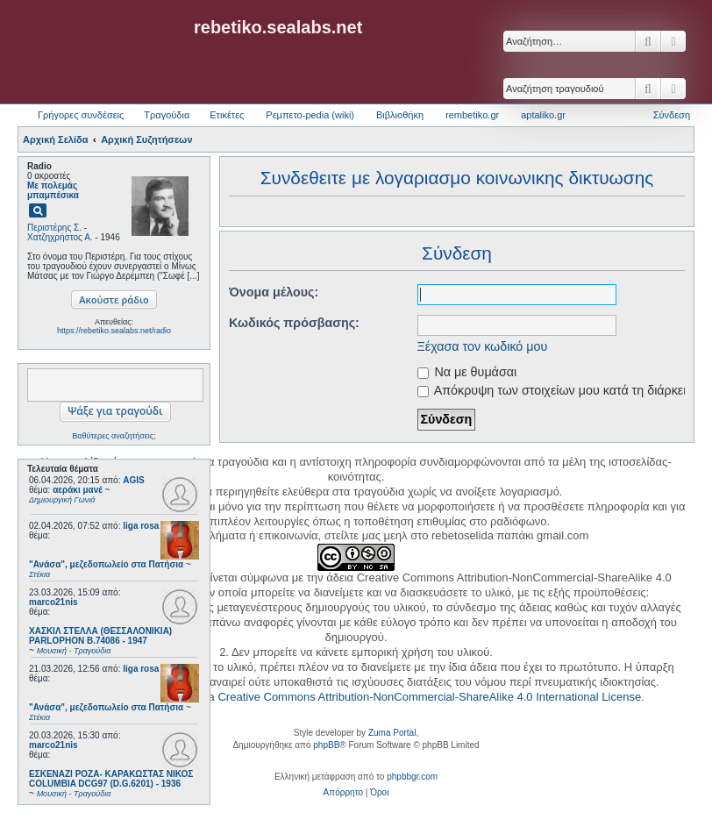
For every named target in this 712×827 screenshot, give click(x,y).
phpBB (326, 745)
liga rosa (141, 526)
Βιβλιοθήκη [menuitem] (400, 115)
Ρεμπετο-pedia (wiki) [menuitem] (310, 115)
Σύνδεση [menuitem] (671, 115)
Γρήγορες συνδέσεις (81, 115)
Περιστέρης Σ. (54, 227)
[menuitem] (343, 793)
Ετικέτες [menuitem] (227, 115)
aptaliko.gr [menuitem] (543, 115)
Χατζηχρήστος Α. (60, 237)
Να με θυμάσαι (467, 372)
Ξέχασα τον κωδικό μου (482, 346)
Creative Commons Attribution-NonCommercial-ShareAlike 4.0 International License (429, 696)
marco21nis (53, 602)
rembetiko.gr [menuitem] (472, 115)
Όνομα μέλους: (273, 292)
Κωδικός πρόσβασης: (294, 323)
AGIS (133, 480)
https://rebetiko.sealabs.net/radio (114, 330)
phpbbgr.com (412, 776)
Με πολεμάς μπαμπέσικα (53, 190)
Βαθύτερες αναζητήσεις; (113, 435)
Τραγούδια (166, 115)
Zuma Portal (392, 733)
